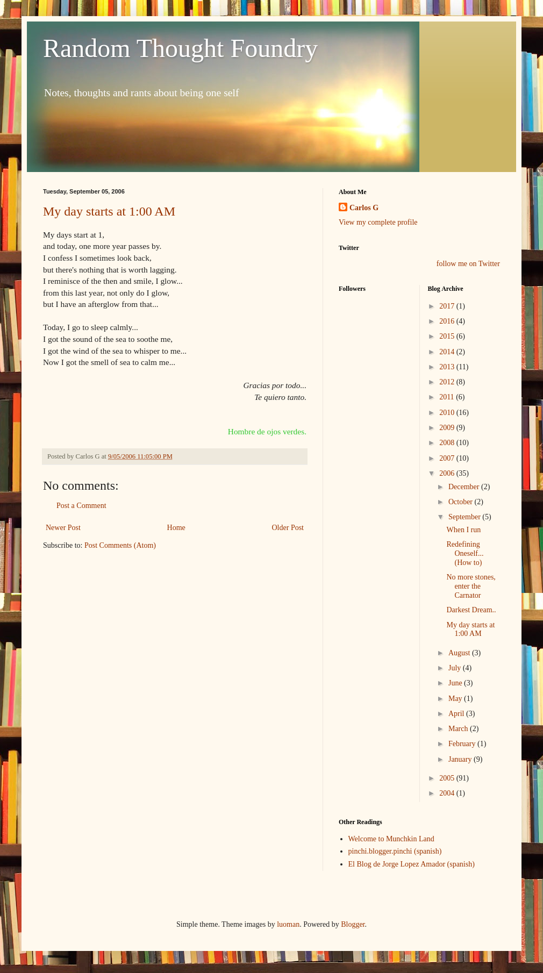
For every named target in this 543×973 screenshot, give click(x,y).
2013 (447, 367)
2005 (447, 778)
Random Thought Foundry (180, 48)
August (460, 653)
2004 (447, 793)
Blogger (353, 924)
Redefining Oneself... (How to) (464, 553)
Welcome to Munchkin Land (391, 839)
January (461, 759)
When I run (463, 530)
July (455, 668)
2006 (447, 473)
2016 (447, 321)
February (462, 744)
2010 (447, 413)
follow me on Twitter (468, 264)
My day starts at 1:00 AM (109, 211)
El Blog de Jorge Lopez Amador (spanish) (411, 864)
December (464, 487)
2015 (447, 336)
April (457, 714)
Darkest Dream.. (471, 610)
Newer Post (63, 528)
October (461, 502)
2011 (447, 397)
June (456, 683)
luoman (288, 924)
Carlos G (363, 208)
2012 (447, 382)
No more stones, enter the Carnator (470, 586)
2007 (447, 458)
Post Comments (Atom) (120, 545)
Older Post (288, 528)
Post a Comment (81, 506)
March (459, 729)
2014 (447, 352)
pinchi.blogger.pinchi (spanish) (395, 851)
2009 (447, 428)
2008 (447, 443)
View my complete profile (378, 222)
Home (176, 528)
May (456, 699)
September (465, 517)
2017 (447, 306)
